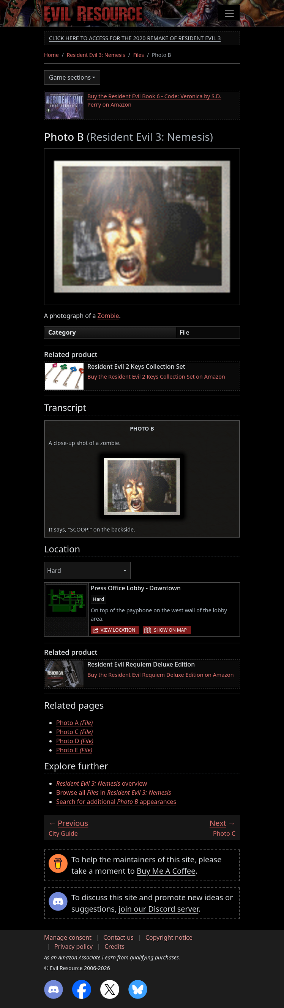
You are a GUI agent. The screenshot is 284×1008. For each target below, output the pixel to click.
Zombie (108, 315)
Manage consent (68, 937)
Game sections (70, 77)
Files (138, 54)
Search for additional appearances (116, 801)
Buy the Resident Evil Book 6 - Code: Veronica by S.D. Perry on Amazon (154, 100)
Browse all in (113, 792)
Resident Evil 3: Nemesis (96, 54)
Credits (114, 946)
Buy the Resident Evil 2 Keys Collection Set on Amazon (156, 376)
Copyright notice (168, 937)
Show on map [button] (170, 630)
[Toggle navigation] (229, 13)
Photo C (74, 732)
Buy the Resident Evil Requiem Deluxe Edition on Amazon (160, 674)
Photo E (74, 750)
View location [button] (118, 630)
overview (101, 783)
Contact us (118, 937)
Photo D (74, 741)
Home (51, 54)
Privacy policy (73, 946)
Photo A (74, 723)
